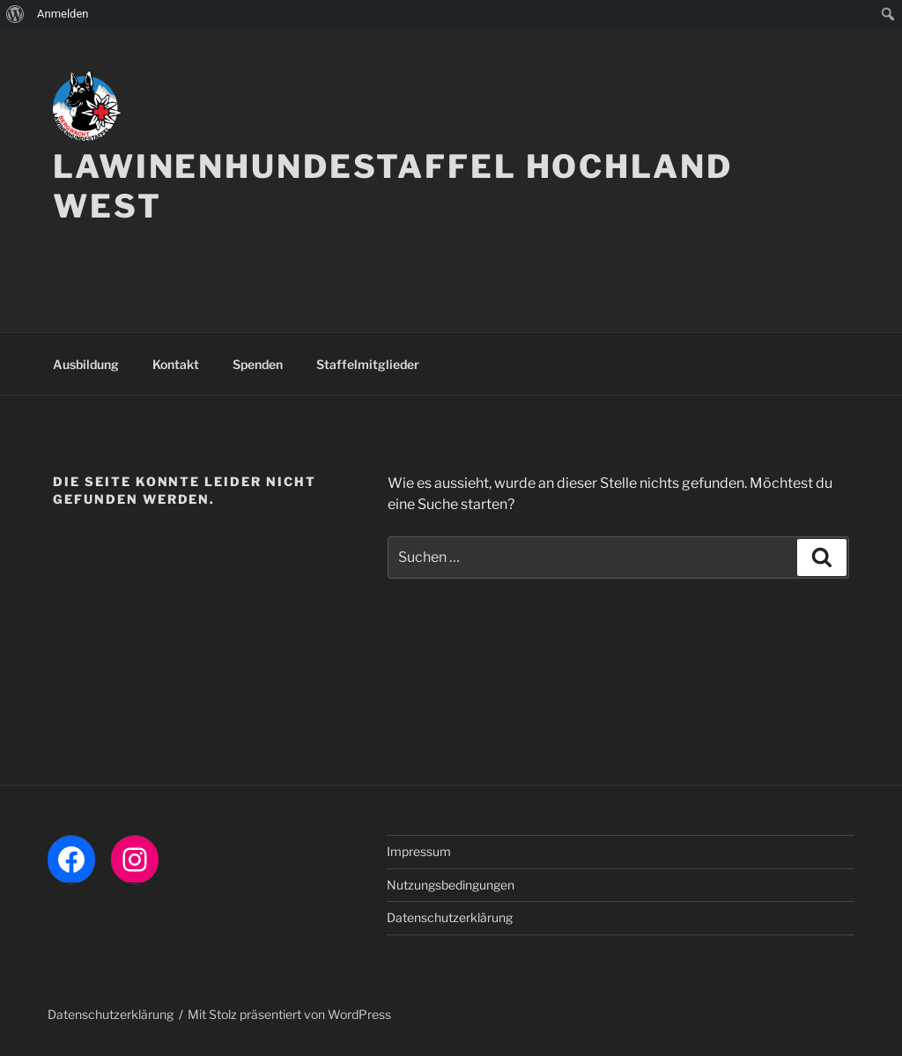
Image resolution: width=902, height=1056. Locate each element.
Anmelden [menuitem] (63, 13)
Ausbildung (86, 364)
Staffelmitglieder (367, 364)
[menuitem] (15, 14)
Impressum (419, 851)
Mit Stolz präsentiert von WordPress (289, 1014)
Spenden (258, 364)
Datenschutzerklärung (450, 917)
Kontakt (175, 364)
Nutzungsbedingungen (450, 884)
